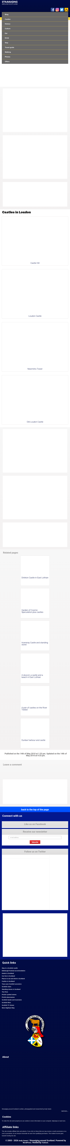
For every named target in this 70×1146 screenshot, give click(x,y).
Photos (7, 57)
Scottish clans (6, 987)
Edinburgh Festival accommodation (14, 971)
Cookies (6, 1117)
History (7, 24)
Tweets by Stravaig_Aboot (9, 856)
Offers (7, 61)
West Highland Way (8, 1008)
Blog (6, 14)
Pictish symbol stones (9, 995)
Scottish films (6, 1003)
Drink (7, 38)
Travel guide (9, 47)
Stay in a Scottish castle (10, 968)
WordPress (27, 1143)
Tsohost (45, 1143)
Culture (7, 28)
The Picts (5, 992)
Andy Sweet (23, 1141)
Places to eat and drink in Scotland (13, 979)
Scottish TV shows (8, 1005)
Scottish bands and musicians (12, 1000)
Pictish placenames (8, 997)
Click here (55, 1121)
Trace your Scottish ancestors (12, 984)
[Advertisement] (17, 194)
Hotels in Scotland (8, 973)
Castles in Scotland (8, 981)
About (5, 1057)
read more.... (64, 1111)
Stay (6, 43)
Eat (6, 33)
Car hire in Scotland (8, 976)
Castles (7, 19)
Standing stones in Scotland (11, 989)
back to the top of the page (35, 810)
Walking (8, 52)
